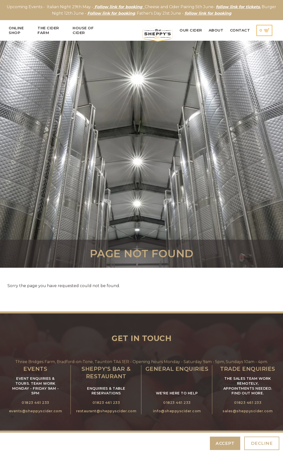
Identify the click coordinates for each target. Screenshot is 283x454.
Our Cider (191, 30)
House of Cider (83, 30)
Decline (262, 443)
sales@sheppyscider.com (248, 411)
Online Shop (16, 30)
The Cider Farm (48, 30)
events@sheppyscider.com (35, 411)
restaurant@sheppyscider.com (106, 411)
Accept (225, 443)
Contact (240, 30)
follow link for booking (208, 13)
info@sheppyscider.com (177, 411)
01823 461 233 (35, 402)
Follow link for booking (111, 13)
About (216, 30)
